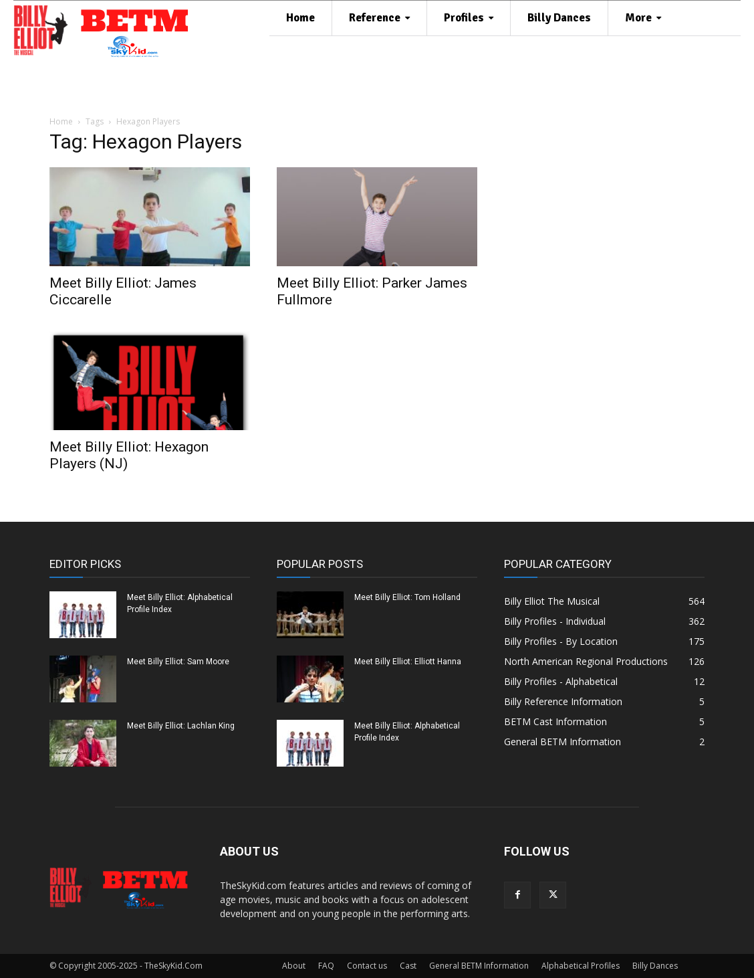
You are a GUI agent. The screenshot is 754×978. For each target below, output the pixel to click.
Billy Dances (655, 965)
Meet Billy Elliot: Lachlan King (181, 725)
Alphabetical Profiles (580, 965)
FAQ (326, 965)
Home (61, 121)
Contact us (367, 965)
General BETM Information (479, 965)
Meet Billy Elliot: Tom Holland (407, 597)
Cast (408, 965)
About (293, 965)
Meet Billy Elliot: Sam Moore (178, 661)
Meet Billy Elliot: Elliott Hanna (407, 661)
